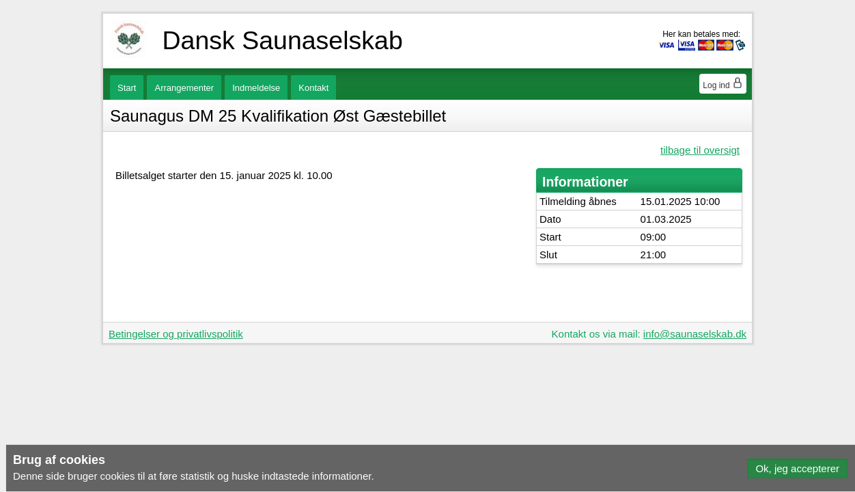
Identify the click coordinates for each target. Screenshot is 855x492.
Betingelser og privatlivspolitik (176, 334)
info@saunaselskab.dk (694, 334)
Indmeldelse (256, 88)
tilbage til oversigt (700, 150)
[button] (797, 468)
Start (126, 88)
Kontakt (313, 88)
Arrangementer (184, 88)
